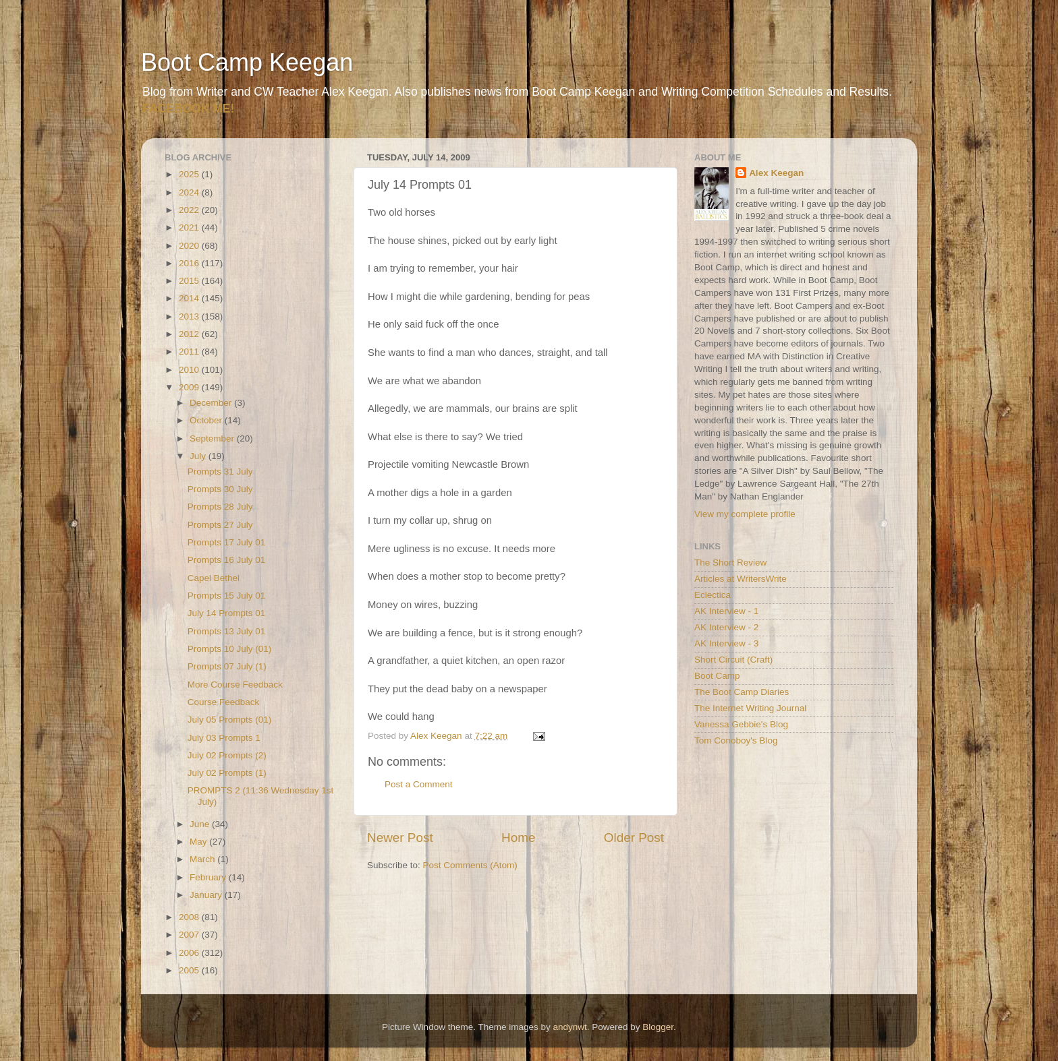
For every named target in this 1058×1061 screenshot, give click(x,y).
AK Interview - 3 (726, 643)
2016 (190, 263)
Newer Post (400, 837)
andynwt (569, 1027)
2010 (190, 370)
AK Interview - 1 (726, 611)
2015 (190, 281)
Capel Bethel (214, 578)
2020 (190, 246)
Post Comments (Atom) (470, 865)
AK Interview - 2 (726, 627)
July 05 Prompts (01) (230, 720)
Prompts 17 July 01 (227, 542)
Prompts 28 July (220, 507)
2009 (190, 387)
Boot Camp (717, 676)
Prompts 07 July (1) (227, 666)
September (213, 438)
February (209, 877)
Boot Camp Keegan (247, 62)
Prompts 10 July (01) (230, 649)
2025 (190, 174)
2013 (190, 316)
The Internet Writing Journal (750, 708)
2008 (190, 917)
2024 (190, 192)
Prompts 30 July (220, 489)
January (207, 895)
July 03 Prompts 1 (224, 738)
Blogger (657, 1027)
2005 (190, 970)
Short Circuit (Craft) (733, 660)
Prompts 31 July (220, 471)
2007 (190, 935)
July (199, 456)
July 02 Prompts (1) (227, 773)
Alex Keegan (776, 173)
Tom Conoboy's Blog (735, 740)
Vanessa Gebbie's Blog (741, 724)
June (201, 824)
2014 (190, 298)
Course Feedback (224, 702)
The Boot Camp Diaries (741, 692)
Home (518, 837)
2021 (190, 227)
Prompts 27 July (220, 525)
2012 (190, 334)
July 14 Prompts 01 (227, 613)
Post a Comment (419, 784)
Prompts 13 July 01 (227, 631)
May (199, 842)
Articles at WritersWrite (740, 579)
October (207, 420)
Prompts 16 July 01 (227, 560)
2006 (190, 953)
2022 (190, 210)
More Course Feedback (235, 684)
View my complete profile (745, 514)
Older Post (634, 837)
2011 (190, 351)
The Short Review (730, 562)
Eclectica (712, 595)
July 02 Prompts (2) (227, 755)
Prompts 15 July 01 (227, 595)
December (212, 403)
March (203, 859)
